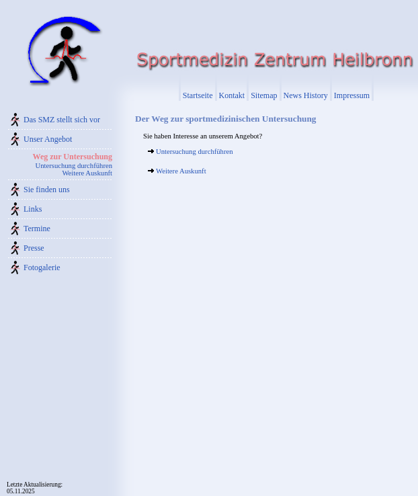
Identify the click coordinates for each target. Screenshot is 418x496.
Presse (34, 248)
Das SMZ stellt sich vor (62, 119)
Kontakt (232, 95)
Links (33, 209)
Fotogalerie (42, 267)
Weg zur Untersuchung (72, 156)
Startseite (198, 95)
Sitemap (264, 95)
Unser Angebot (48, 139)
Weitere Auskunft (87, 173)
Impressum (352, 95)
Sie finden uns (47, 189)
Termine (37, 228)
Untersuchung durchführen (73, 165)
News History (306, 95)
